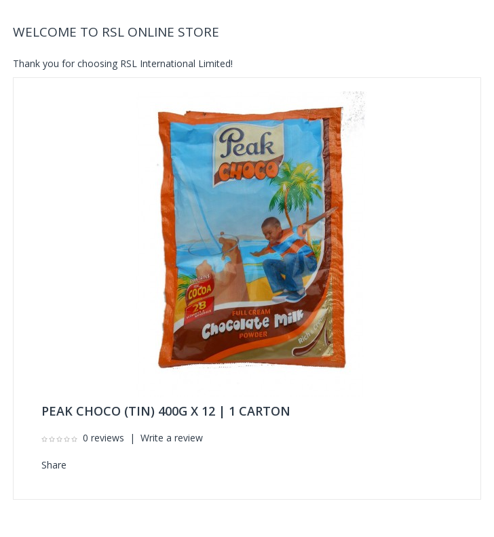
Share (53, 464)
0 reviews (103, 437)
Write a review (171, 437)
